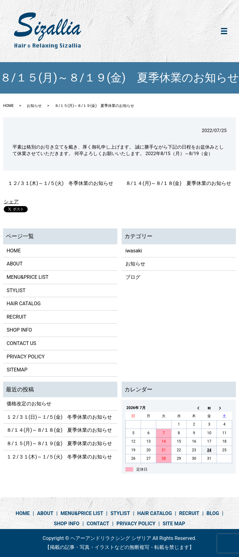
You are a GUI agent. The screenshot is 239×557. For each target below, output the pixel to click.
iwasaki (133, 251)
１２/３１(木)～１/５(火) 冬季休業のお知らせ (60, 183)
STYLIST (16, 290)
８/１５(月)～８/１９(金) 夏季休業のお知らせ (59, 443)
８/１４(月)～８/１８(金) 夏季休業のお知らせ (178, 183)
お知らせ (34, 106)
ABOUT (14, 264)
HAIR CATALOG (23, 303)
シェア (11, 202)
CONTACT (98, 524)
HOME (8, 106)
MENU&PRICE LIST (28, 277)
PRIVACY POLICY (26, 357)
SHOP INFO (19, 330)
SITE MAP (174, 524)
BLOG (213, 513)
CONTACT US (21, 343)
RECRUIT (16, 317)
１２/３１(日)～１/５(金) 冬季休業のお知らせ (59, 417)
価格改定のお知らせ (29, 404)
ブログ (132, 277)
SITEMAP (17, 370)
